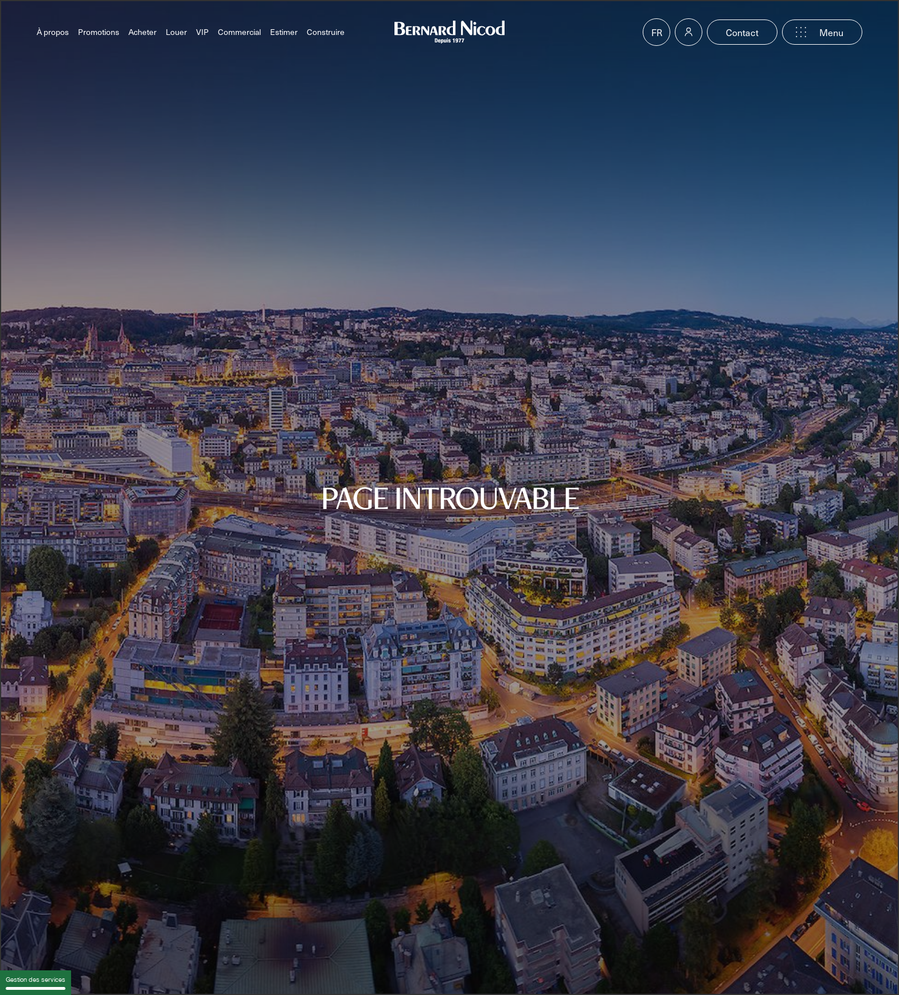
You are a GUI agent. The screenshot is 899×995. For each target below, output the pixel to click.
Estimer (284, 32)
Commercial (239, 32)
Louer (176, 32)
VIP (202, 32)
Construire (326, 32)
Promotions (98, 32)
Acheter (142, 32)
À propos (53, 32)
